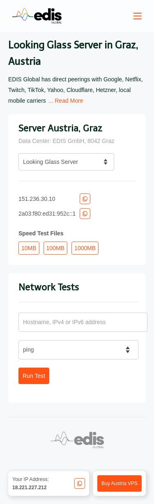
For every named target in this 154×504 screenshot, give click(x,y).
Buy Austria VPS (119, 483)
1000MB (85, 248)
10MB (29, 248)
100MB (55, 248)
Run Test (34, 376)
